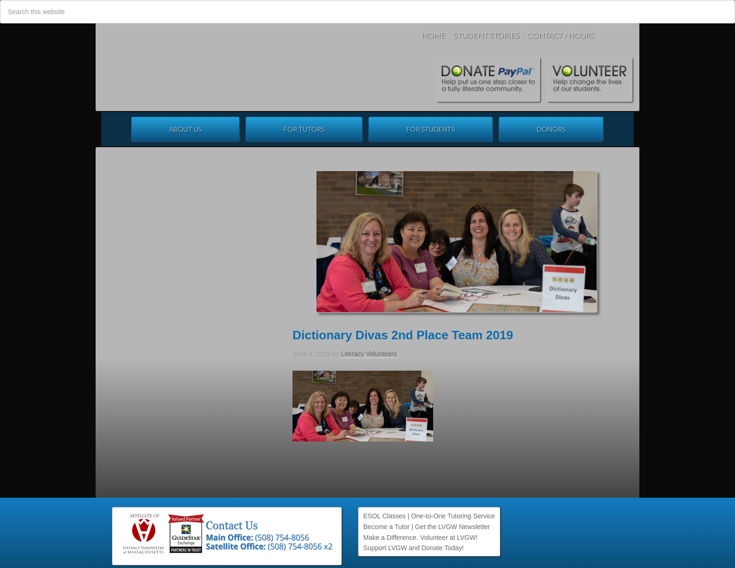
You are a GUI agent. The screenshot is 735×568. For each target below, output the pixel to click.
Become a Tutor (386, 527)
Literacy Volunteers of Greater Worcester (238, 67)
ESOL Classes (384, 516)
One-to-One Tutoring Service (453, 516)
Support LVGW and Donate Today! (413, 548)
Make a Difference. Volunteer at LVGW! (420, 537)
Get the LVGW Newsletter (452, 527)
